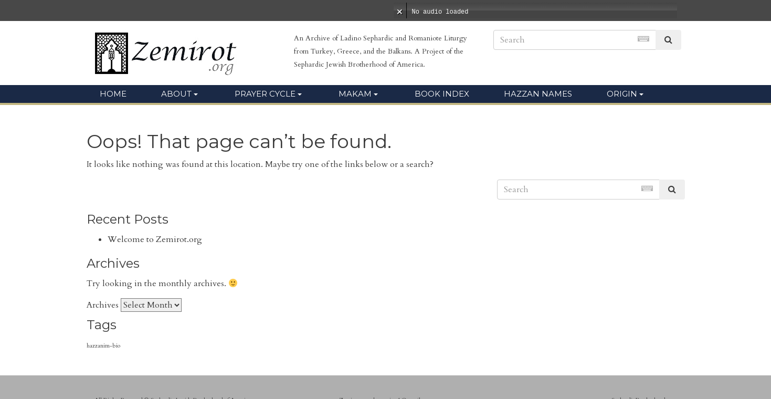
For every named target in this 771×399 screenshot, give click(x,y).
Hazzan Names (538, 94)
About (176, 94)
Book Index (442, 94)
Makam (355, 94)
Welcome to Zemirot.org (155, 239)
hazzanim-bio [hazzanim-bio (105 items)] (103, 346)
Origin (622, 94)
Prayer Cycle (265, 94)
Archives (103, 305)
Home (113, 94)
